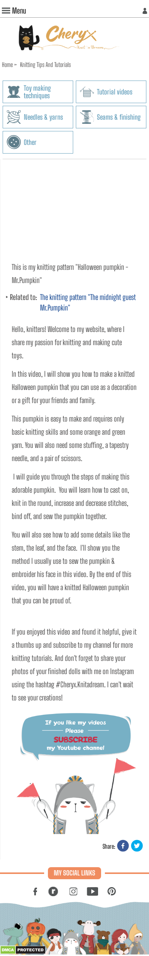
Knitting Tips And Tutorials (45, 64)
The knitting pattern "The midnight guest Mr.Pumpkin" (88, 302)
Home (7, 64)
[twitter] (137, 846)
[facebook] (123, 846)
